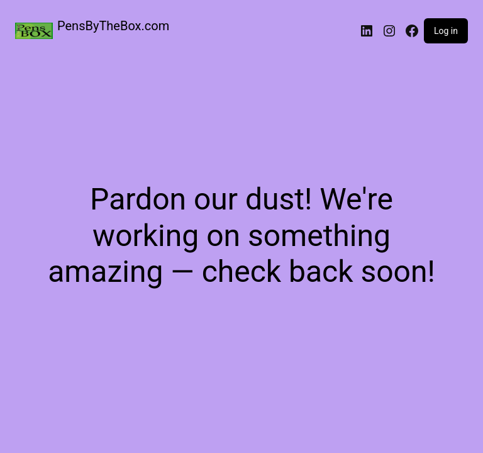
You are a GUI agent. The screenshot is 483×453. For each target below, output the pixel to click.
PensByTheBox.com (113, 25)
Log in (446, 31)
